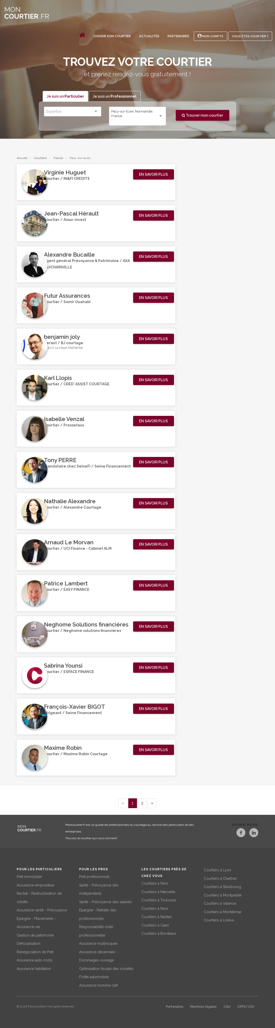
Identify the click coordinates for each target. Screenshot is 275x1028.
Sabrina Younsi (63, 665)
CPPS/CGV (245, 1006)
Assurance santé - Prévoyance (42, 910)
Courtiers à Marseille (158, 892)
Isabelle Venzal (64, 419)
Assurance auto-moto (35, 960)
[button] (153, 174)
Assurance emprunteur (35, 885)
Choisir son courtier (112, 36)
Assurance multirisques (98, 943)
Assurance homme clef (98, 985)
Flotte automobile (94, 977)
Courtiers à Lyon (217, 870)
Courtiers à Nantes (156, 917)
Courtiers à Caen (155, 925)
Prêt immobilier (29, 877)
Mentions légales (203, 1006)
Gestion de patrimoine (35, 935)
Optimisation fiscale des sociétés (106, 969)
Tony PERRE (60, 460)
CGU (227, 1006)
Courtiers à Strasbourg (222, 887)
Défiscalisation (28, 943)
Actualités (149, 36)
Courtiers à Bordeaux (158, 933)
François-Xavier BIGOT (74, 707)
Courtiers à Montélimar (223, 912)
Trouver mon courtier (202, 115)
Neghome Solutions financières (86, 624)
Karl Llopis (58, 378)
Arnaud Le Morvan (69, 542)
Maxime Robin (63, 748)
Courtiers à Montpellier (223, 895)
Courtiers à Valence (220, 903)
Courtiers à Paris (154, 883)
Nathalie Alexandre (70, 501)
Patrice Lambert (66, 583)
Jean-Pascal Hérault (71, 213)
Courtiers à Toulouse (158, 900)
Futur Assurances (67, 296)
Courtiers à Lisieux (219, 920)
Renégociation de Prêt (35, 952)
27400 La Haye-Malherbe (63, 348)
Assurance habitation (34, 969)
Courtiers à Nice (154, 908)
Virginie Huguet (65, 172)
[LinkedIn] (253, 833)
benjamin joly (62, 337)
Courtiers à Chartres (220, 878)
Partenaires (178, 36)
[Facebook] (236, 833)
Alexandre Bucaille (69, 254)
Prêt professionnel (94, 877)
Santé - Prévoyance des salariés (105, 902)
